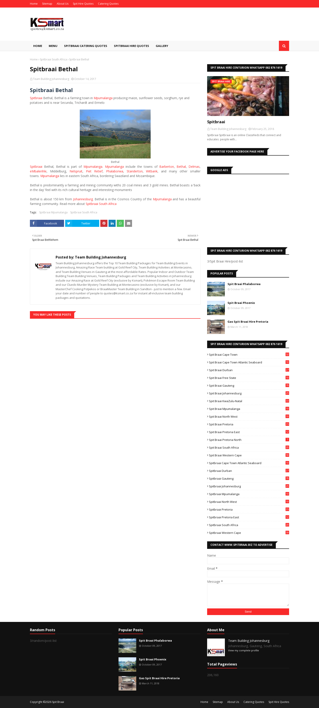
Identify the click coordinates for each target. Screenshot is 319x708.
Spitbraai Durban (249, 471)
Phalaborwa (114, 171)
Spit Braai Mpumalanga (249, 409)
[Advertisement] (248, 210)
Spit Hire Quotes (83, 4)
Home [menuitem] (37, 46)
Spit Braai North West (249, 417)
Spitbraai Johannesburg (249, 486)
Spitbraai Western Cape (249, 533)
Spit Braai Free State (249, 378)
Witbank (152, 171)
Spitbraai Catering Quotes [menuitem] (85, 46)
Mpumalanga (103, 98)
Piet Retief (94, 171)
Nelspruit (76, 171)
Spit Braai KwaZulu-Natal (249, 401)
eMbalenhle (38, 171)
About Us (62, 4)
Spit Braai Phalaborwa (244, 284)
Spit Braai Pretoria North (249, 440)
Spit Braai (58, 702)
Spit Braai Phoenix (241, 303)
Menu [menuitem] (53, 46)
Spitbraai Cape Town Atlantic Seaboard (249, 463)
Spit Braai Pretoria (249, 424)
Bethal (181, 166)
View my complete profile (243, 650)
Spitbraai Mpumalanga (53, 212)
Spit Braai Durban (249, 370)
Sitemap (47, 4)
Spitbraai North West (249, 502)
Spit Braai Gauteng (249, 386)
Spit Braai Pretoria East (249, 432)
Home (34, 4)
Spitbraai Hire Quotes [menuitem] (131, 46)
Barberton (166, 166)
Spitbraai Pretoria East (249, 517)
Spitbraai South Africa (53, 59)
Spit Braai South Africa (249, 447)
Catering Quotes (108, 4)
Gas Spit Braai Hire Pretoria (248, 322)
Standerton (135, 171)
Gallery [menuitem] (162, 46)
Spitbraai (36, 98)
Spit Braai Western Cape (249, 455)
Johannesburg (83, 199)
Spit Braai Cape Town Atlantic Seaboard (249, 362)
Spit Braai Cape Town (249, 355)
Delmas (194, 166)
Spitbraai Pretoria (249, 509)
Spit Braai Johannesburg (249, 393)
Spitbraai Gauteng (249, 478)
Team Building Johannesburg (51, 79)
